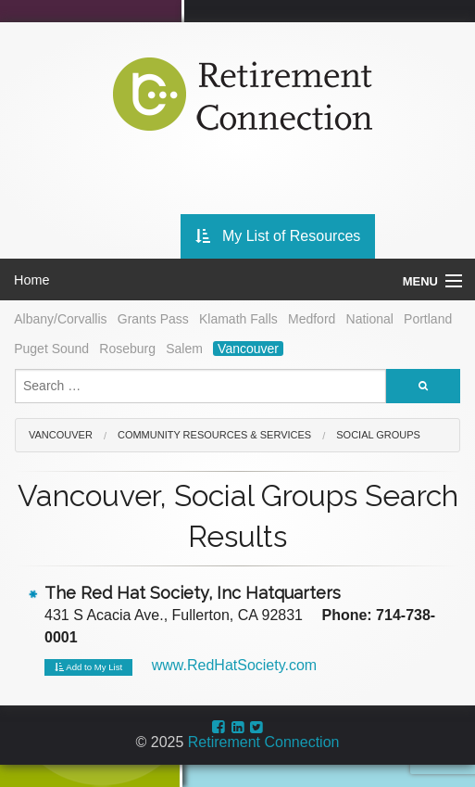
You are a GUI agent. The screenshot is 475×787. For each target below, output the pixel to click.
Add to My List (88, 667)
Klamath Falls (238, 318)
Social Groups (378, 434)
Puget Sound (51, 348)
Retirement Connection (264, 742)
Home (31, 280)
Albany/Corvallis (60, 318)
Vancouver (248, 348)
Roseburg (127, 348)
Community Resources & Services (214, 434)
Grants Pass (153, 318)
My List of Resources (278, 236)
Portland (428, 318)
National (370, 318)
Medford (311, 318)
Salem (184, 348)
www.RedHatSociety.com (234, 665)
